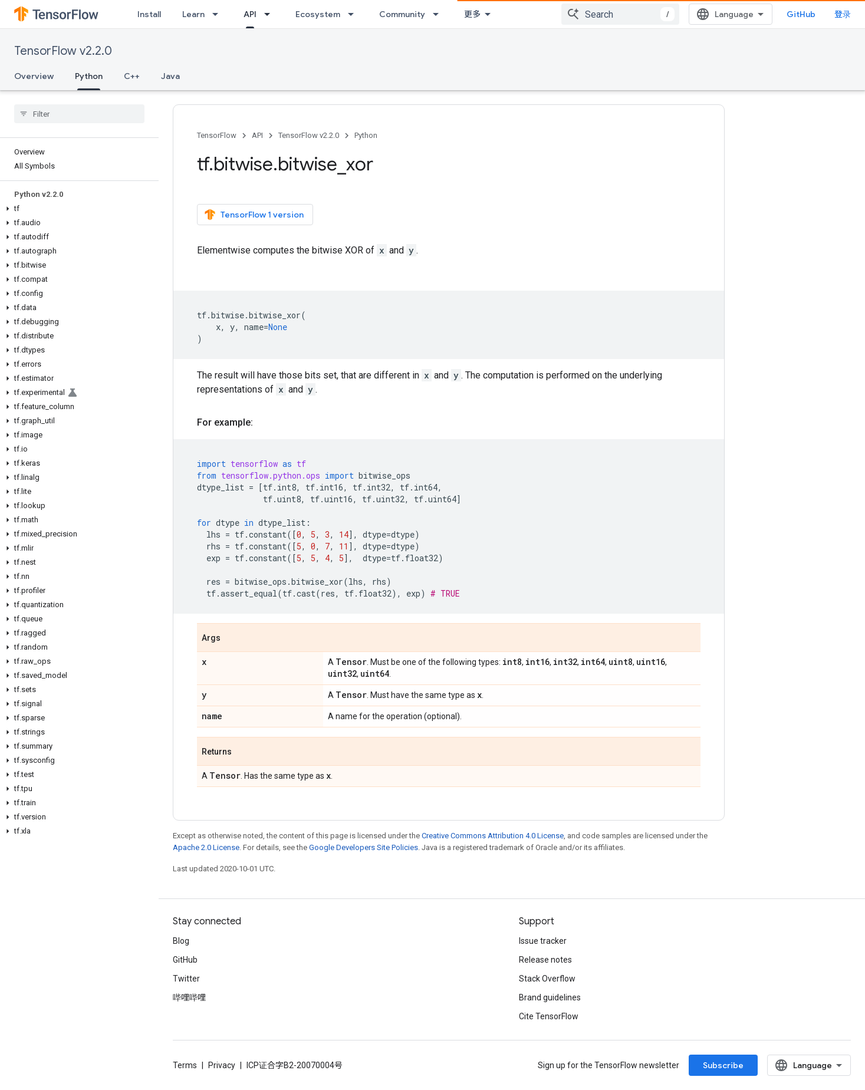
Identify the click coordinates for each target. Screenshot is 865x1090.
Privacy (221, 1065)
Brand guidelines (550, 997)
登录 (842, 14)
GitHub (801, 14)
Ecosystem (317, 14)
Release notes (545, 959)
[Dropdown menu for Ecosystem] (354, 14)
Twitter (186, 978)
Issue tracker (543, 941)
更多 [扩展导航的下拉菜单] (472, 14)
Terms (185, 1065)
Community (402, 14)
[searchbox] (79, 113)
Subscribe (723, 1065)
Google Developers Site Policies (363, 847)
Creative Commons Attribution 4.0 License (493, 835)
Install (149, 14)
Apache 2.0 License (206, 847)
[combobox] (620, 14)
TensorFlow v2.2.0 (63, 51)
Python (365, 135)
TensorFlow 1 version (254, 214)
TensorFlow (216, 135)
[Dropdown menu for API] (270, 14)
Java (170, 76)
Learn (193, 14)
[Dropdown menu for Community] (439, 14)
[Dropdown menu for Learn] (219, 14)
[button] (77, 209)
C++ (132, 76)
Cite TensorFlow (548, 1016)
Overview (34, 76)
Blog (181, 941)
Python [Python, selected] (89, 76)
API (257, 135)
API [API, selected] (250, 14)
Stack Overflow (547, 978)
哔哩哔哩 (189, 997)
